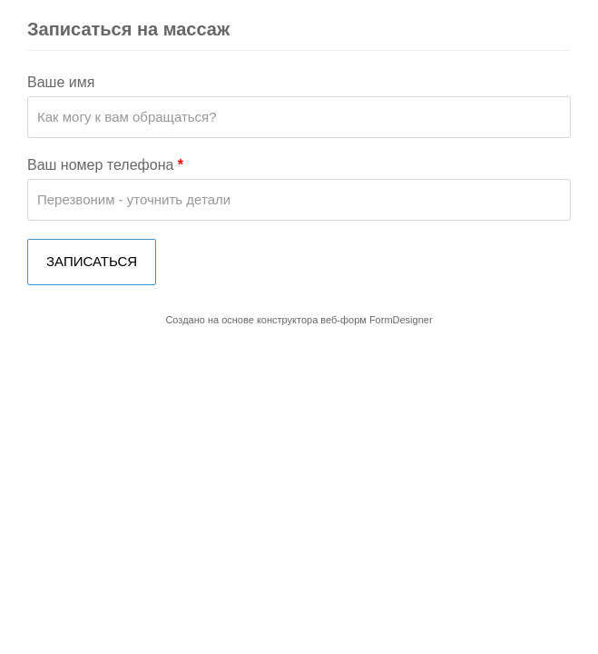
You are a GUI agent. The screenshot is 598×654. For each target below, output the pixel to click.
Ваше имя (60, 82)
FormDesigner (401, 319)
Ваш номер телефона (105, 165)
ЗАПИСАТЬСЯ (91, 261)
